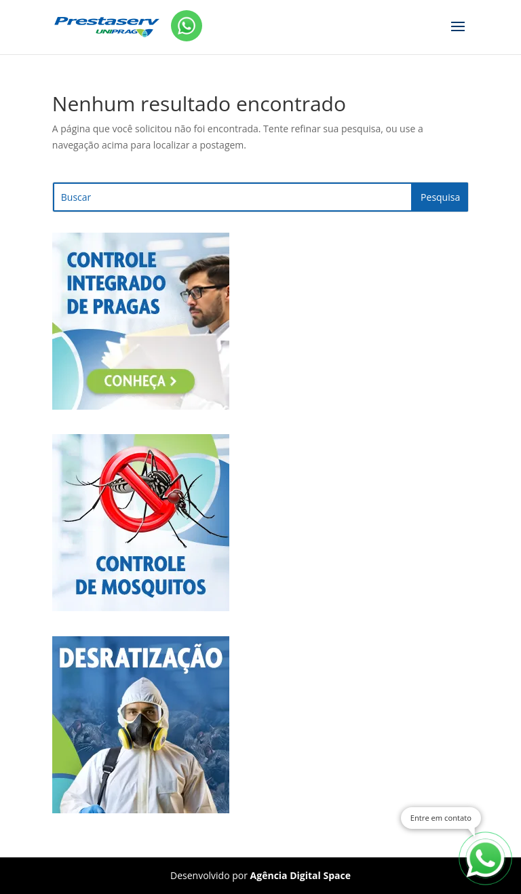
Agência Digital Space (300, 875)
